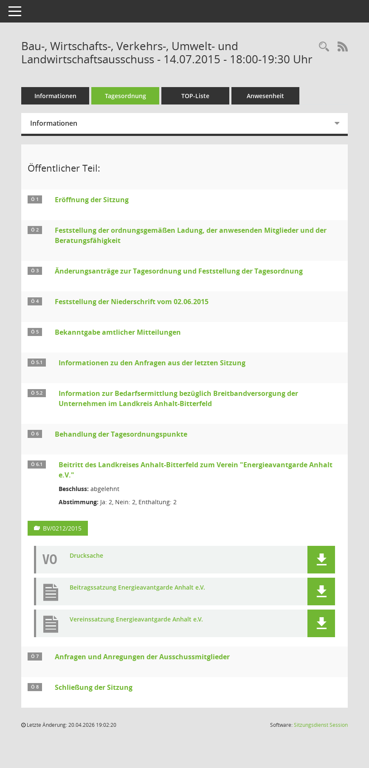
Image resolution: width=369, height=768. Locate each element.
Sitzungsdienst (321, 724)
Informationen (55, 96)
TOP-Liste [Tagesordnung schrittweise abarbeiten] (195, 96)
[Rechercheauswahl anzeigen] (324, 47)
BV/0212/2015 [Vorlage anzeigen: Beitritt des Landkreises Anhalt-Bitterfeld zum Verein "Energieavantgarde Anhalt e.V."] (62, 528)
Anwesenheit (265, 96)
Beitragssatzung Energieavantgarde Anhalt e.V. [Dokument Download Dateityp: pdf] (137, 587)
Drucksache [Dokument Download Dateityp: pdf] (86, 555)
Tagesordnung (125, 96)
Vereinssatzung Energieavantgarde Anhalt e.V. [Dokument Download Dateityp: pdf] (136, 619)
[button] (321, 559)
